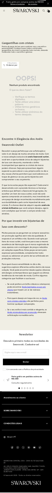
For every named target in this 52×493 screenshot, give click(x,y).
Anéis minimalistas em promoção (22, 312)
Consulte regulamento (22, 383)
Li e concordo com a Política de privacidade (25, 369)
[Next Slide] (48, 380)
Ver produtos (32, 4)
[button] (44, 10)
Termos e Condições (17, 4)
